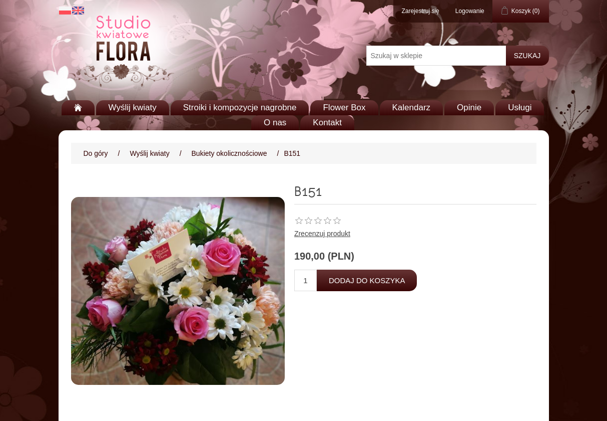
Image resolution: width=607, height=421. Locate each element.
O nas (275, 122)
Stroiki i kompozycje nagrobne (240, 107)
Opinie (469, 107)
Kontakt (327, 122)
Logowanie (469, 11)
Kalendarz (411, 107)
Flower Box (344, 107)
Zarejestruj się (420, 11)
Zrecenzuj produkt (322, 234)
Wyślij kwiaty (133, 107)
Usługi (519, 107)
